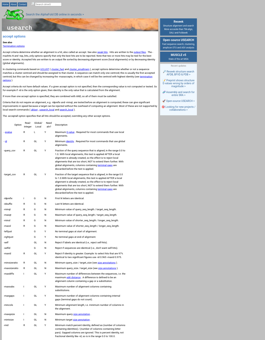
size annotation (81, 314)
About (13, 4)
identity (70, 141)
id (6, 141)
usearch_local (46, 109)
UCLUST (44, 69)
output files (140, 52)
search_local (66, 109)
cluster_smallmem (79, 69)
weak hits (102, 52)
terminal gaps (105, 165)
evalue (8, 132)
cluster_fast (57, 69)
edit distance (74, 277)
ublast (34, 109)
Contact (22, 4)
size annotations (107, 262)
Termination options (14, 46)
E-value (71, 132)
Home (5, 4)
